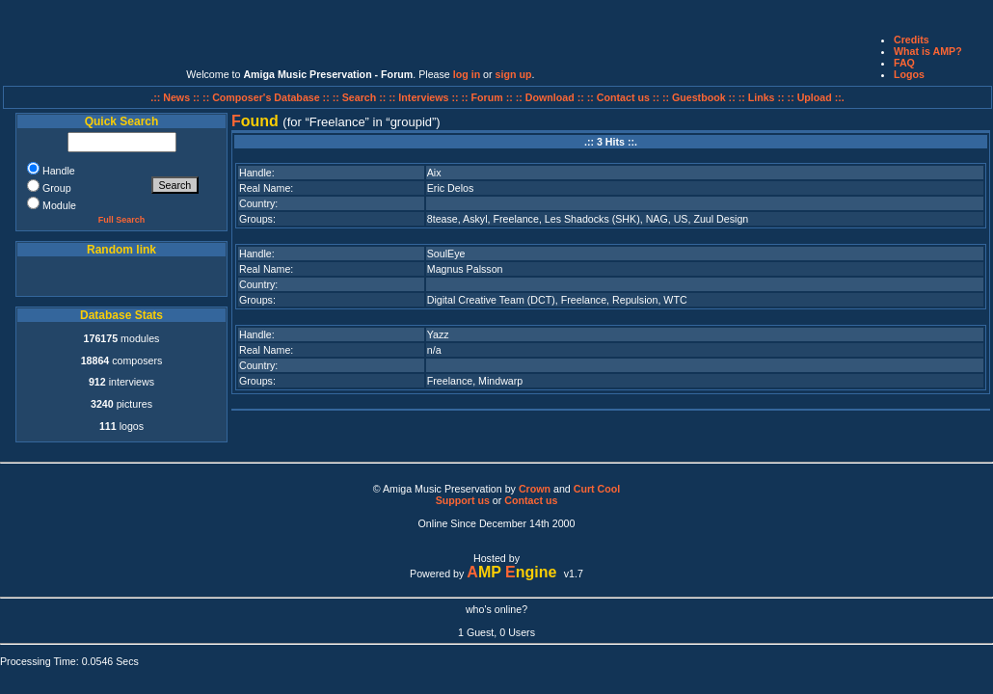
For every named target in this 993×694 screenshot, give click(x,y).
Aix (434, 172)
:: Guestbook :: (699, 97)
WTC (674, 300)
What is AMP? (928, 51)
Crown (534, 488)
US (681, 219)
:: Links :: (761, 97)
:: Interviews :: (425, 97)
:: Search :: (361, 97)
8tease (442, 219)
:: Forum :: (489, 97)
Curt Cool (597, 488)
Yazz (438, 334)
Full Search (122, 220)
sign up (514, 74)
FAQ (904, 62)
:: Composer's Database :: (267, 97)
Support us (463, 500)
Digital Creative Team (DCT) (491, 300)
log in (466, 74)
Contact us (530, 500)
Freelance (515, 219)
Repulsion (635, 300)
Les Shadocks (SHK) (592, 219)
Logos (909, 74)
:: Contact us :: (623, 97)
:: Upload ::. (816, 97)
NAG (657, 219)
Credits (911, 39)
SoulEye (446, 253)
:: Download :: (551, 97)
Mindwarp (500, 381)
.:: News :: (176, 97)
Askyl (475, 219)
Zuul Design (720, 219)
